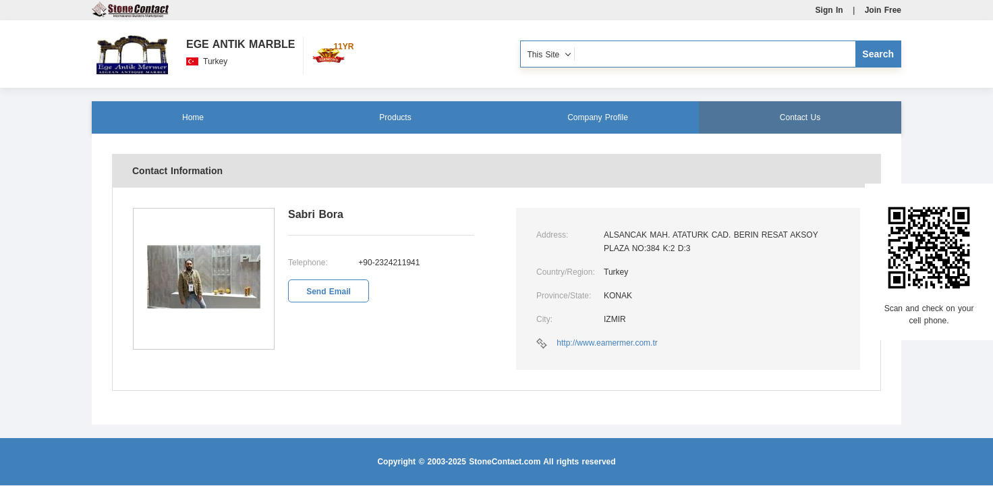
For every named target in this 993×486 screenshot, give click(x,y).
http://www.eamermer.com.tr (607, 343)
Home (193, 117)
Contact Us (800, 117)
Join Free (883, 10)
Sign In (829, 10)
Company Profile (597, 117)
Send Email (328, 291)
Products (395, 117)
